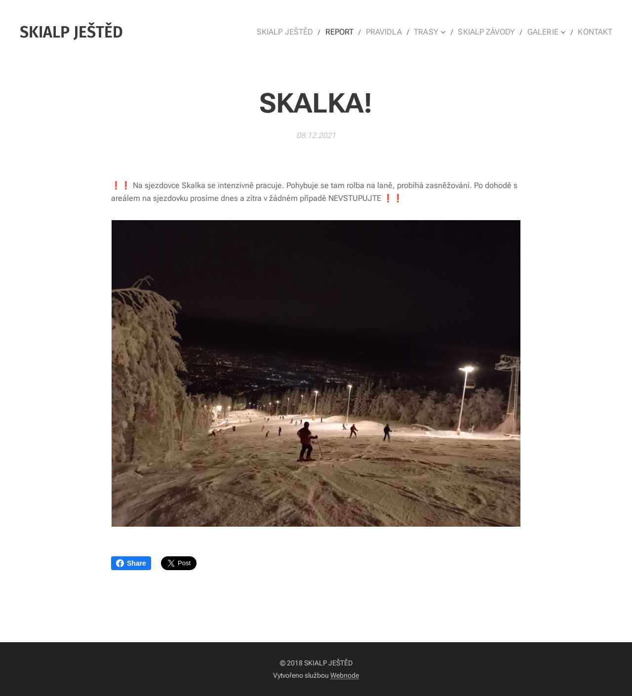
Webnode (344, 675)
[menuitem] (299, 32)
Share (131, 563)
